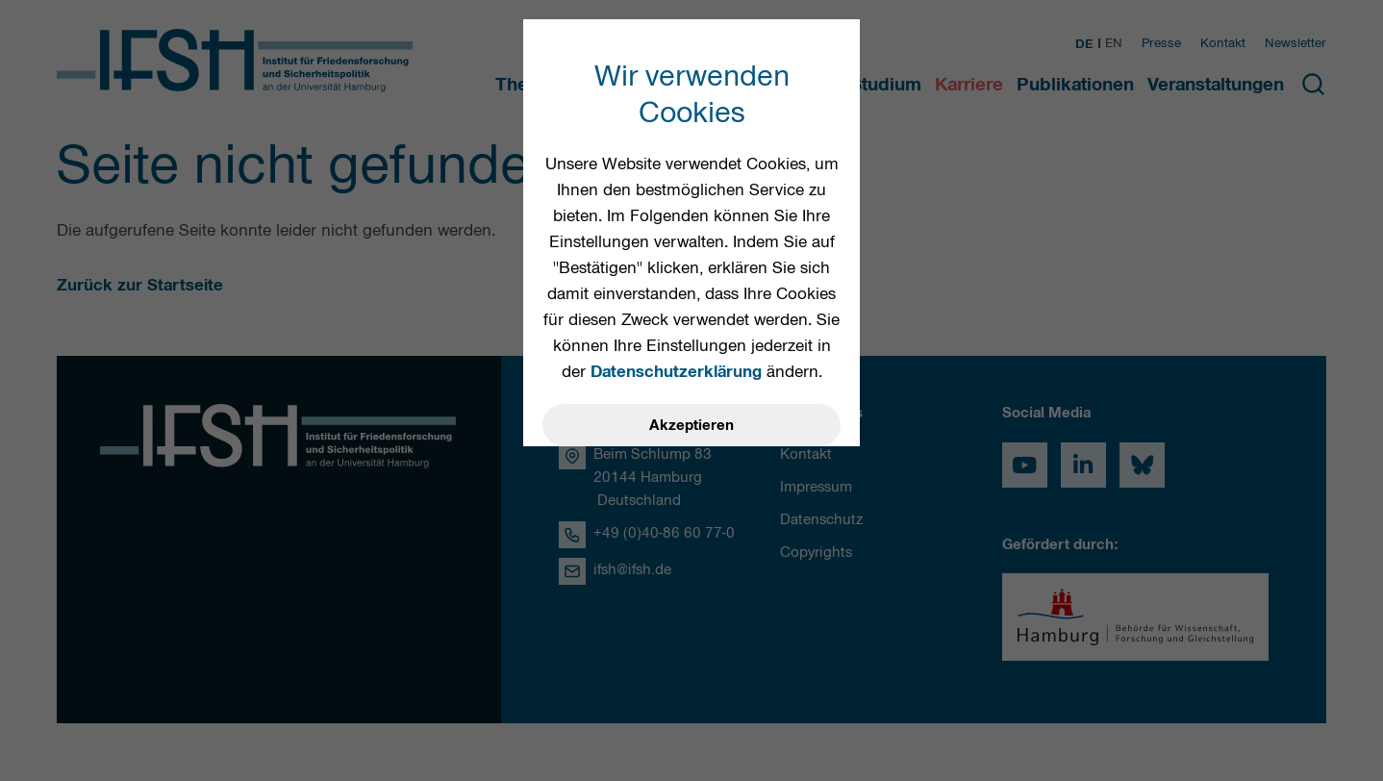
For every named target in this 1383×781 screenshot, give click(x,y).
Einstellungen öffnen (691, 529)
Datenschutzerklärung (676, 371)
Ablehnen (692, 477)
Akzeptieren (691, 425)
